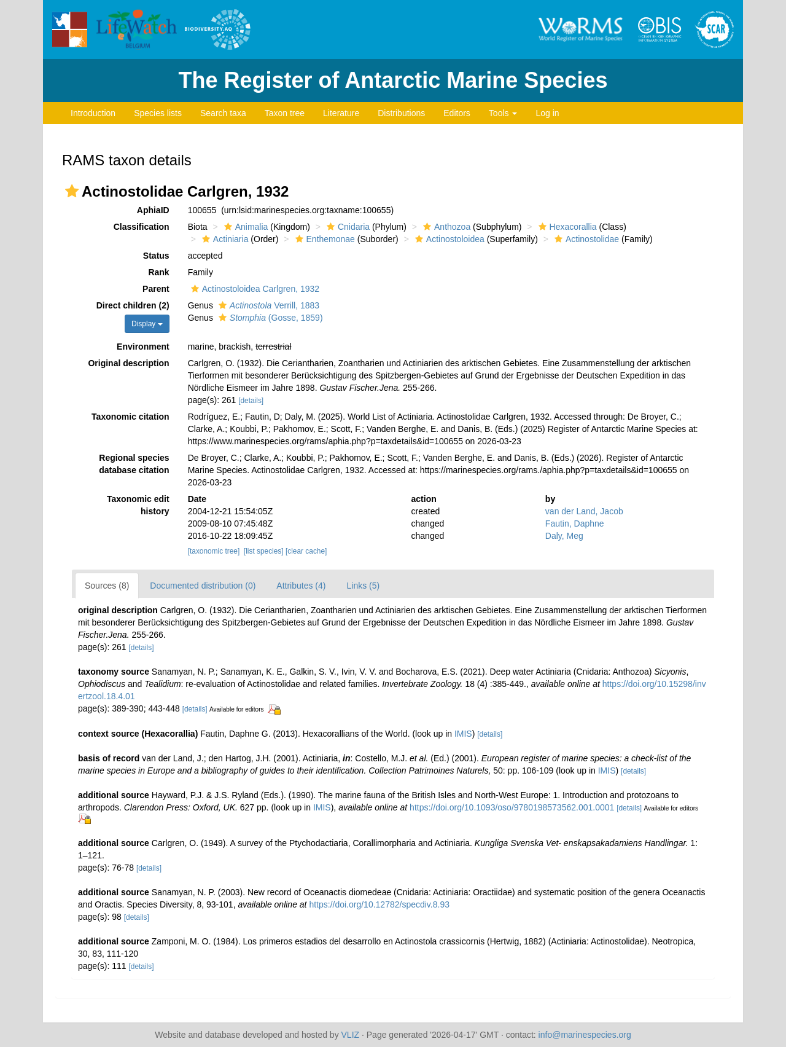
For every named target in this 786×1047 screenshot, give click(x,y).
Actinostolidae (585, 239)
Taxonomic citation (130, 417)
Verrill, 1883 (267, 305)
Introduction (93, 113)
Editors (456, 113)
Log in (547, 113)
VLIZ (350, 1035)
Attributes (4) (300, 585)
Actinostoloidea (448, 239)
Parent (155, 289)
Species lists (158, 113)
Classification (141, 227)
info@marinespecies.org (585, 1035)
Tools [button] (503, 113)
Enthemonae (323, 239)
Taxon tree (285, 113)
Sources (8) (107, 585)
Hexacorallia (566, 227)
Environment (143, 346)
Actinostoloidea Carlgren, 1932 (253, 289)
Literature (341, 113)
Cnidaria (347, 227)
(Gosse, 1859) (269, 318)
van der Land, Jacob (584, 511)
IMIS (463, 734)
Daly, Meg (564, 536)
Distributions (401, 113)
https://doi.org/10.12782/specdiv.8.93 (379, 904)
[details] (250, 400)
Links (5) (362, 585)
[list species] (264, 551)
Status (156, 256)
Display (147, 324)
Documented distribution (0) (202, 585)
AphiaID (153, 210)
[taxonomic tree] (214, 551)
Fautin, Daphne (574, 523)
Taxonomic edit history (138, 505)
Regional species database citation (134, 464)
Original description (128, 363)
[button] (72, 191)
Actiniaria (224, 239)
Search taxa (223, 113)
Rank (158, 272)
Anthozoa (445, 227)
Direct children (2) (132, 305)
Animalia (244, 227)
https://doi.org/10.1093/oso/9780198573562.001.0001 (512, 807)
